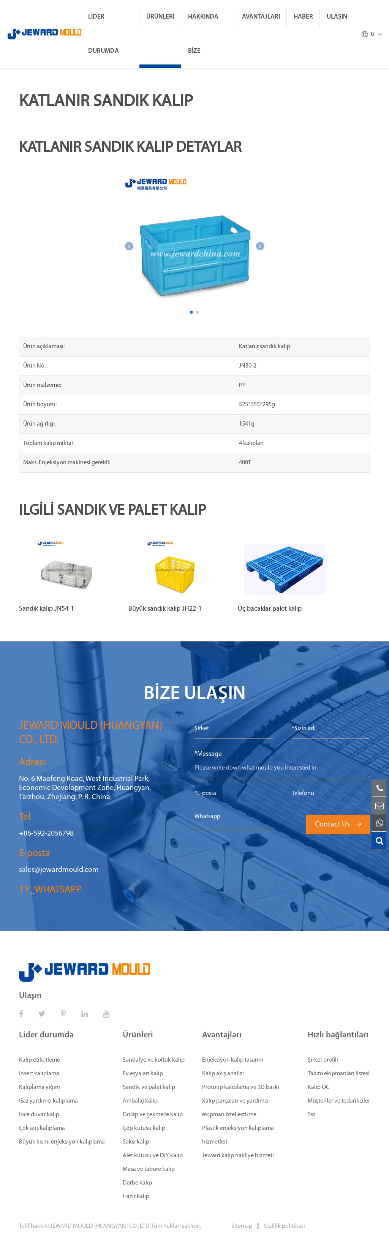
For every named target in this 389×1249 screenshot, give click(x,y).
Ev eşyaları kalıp (143, 1074)
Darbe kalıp (137, 1183)
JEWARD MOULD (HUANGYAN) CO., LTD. (100, 1226)
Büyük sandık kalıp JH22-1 (165, 609)
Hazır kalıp (136, 1197)
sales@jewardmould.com (59, 870)
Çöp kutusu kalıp (144, 1128)
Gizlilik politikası (284, 1226)
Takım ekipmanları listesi (339, 1074)
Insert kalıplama (39, 1074)
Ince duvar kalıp (39, 1115)
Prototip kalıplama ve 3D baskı (240, 1087)
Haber (303, 17)
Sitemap (242, 1226)
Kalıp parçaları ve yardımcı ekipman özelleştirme (235, 1108)
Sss (311, 1115)
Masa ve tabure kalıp (149, 1169)
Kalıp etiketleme (39, 1060)
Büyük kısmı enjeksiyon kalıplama (62, 1142)
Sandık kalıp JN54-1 (46, 609)
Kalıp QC (318, 1087)
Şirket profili (323, 1060)
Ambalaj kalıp (140, 1101)
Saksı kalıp (136, 1142)
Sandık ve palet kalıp (149, 1087)
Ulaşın (337, 17)
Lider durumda (103, 34)
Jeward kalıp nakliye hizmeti (238, 1156)
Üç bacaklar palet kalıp (270, 609)
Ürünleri (160, 17)
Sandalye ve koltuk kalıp (154, 1060)
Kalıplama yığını (39, 1087)
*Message (208, 754)
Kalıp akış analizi (223, 1074)
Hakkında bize (203, 34)
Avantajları (261, 17)
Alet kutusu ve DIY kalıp (153, 1156)
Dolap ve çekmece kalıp (153, 1115)
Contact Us (338, 824)
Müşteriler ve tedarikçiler (339, 1101)
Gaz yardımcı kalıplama (48, 1101)
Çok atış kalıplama (42, 1128)
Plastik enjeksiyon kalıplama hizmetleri (238, 1135)
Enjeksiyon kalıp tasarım (232, 1060)
